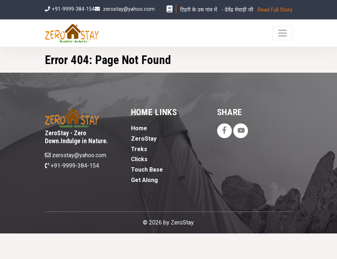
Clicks (139, 159)
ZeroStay (143, 138)
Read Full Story (275, 10)
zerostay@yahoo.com (129, 9)
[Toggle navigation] (282, 33)
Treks (139, 149)
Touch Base (147, 169)
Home (139, 128)
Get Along (144, 180)
